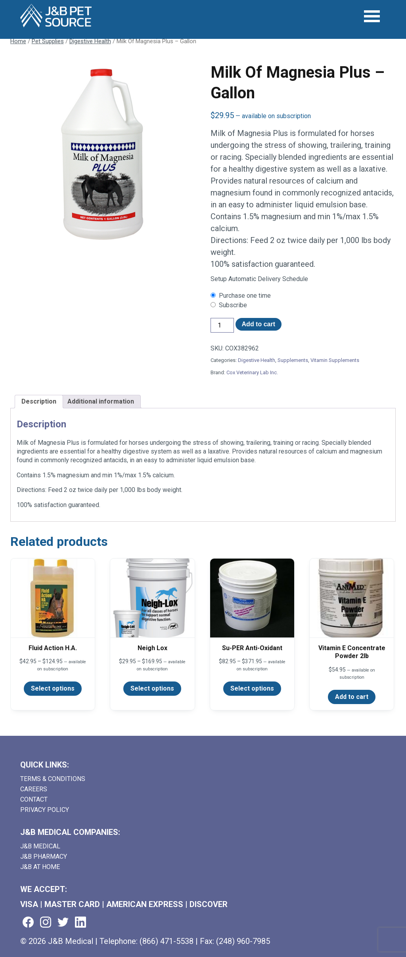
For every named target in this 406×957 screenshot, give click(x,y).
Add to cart (258, 324)
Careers (33, 789)
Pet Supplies (48, 41)
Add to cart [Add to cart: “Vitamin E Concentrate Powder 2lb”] (351, 697)
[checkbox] (303, 296)
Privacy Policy (44, 809)
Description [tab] (38, 401)
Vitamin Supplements (334, 360)
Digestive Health (90, 41)
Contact (34, 799)
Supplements (293, 360)
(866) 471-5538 (166, 941)
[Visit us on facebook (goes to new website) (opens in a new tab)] (28, 922)
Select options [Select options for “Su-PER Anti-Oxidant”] (252, 688)
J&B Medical (40, 846)
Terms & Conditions (52, 779)
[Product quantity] (222, 325)
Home (18, 41)
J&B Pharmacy (43, 856)
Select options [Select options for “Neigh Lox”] (152, 688)
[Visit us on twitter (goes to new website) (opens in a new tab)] (63, 922)
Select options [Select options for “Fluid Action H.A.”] (53, 688)
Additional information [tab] (100, 401)
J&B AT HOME (40, 867)
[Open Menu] (372, 16)
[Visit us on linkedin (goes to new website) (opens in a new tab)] (80, 922)
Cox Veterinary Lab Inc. (252, 372)
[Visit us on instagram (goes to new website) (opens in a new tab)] (46, 922)
